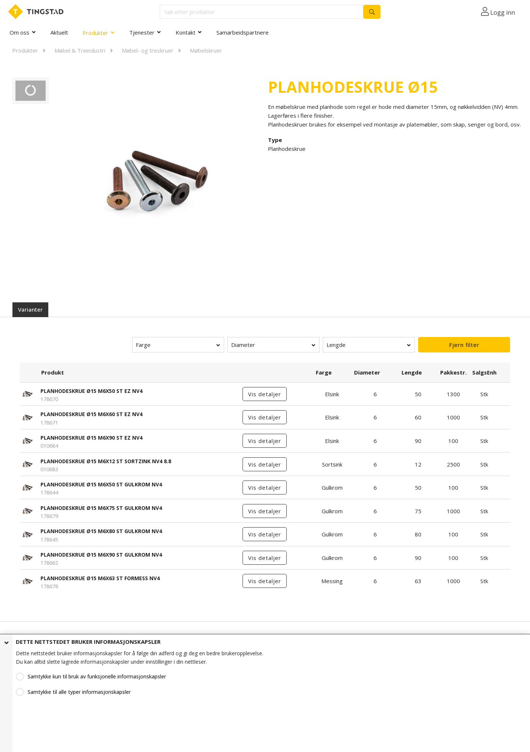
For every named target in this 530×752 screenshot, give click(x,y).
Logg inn (502, 12)
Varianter (30, 309)
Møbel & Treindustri (79, 50)
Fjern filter (464, 344)
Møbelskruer (206, 50)
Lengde (336, 344)
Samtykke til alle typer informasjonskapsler (79, 691)
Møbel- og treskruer (147, 50)
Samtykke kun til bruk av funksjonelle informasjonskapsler (97, 676)
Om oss (19, 32)
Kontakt (185, 32)
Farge (143, 344)
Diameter (243, 344)
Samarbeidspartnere (242, 32)
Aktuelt (59, 32)
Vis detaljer (264, 394)
